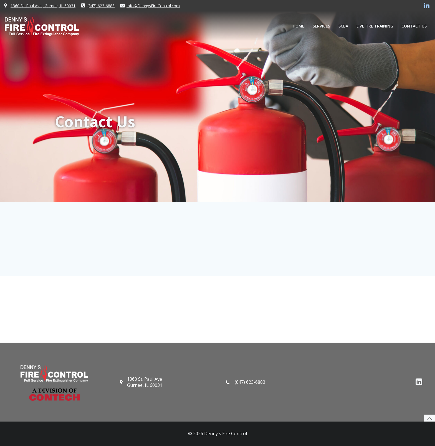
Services (321, 26)
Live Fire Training (374, 26)
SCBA (343, 26)
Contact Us (414, 26)
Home (298, 26)
